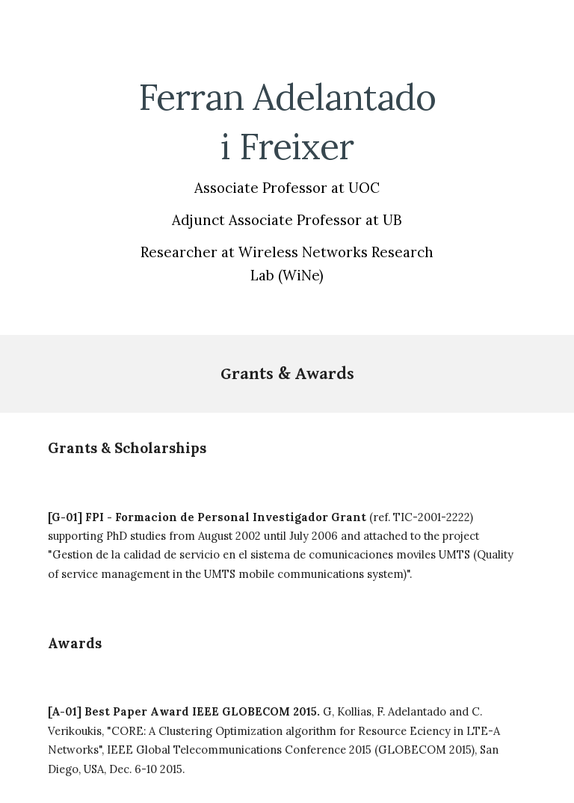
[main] (287, 178)
